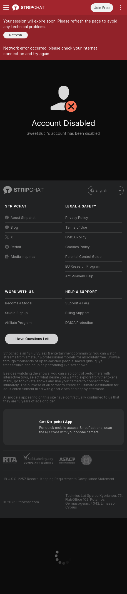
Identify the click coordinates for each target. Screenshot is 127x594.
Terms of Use (76, 227)
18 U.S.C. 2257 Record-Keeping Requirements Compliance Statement (58, 479)
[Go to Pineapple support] (86, 460)
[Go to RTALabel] (10, 460)
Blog (11, 227)
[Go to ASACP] (67, 461)
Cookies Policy (77, 247)
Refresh (15, 35)
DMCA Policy (75, 237)
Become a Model (18, 303)
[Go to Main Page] (38, 7)
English (105, 190)
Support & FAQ (77, 303)
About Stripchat (20, 218)
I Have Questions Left (31, 339)
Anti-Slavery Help (79, 276)
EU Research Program (82, 266)
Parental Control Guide (83, 257)
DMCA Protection (79, 323)
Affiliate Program (18, 323)
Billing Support (77, 313)
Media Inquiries (20, 257)
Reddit (13, 247)
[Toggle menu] (6, 7)
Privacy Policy (76, 218)
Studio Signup (16, 313)
